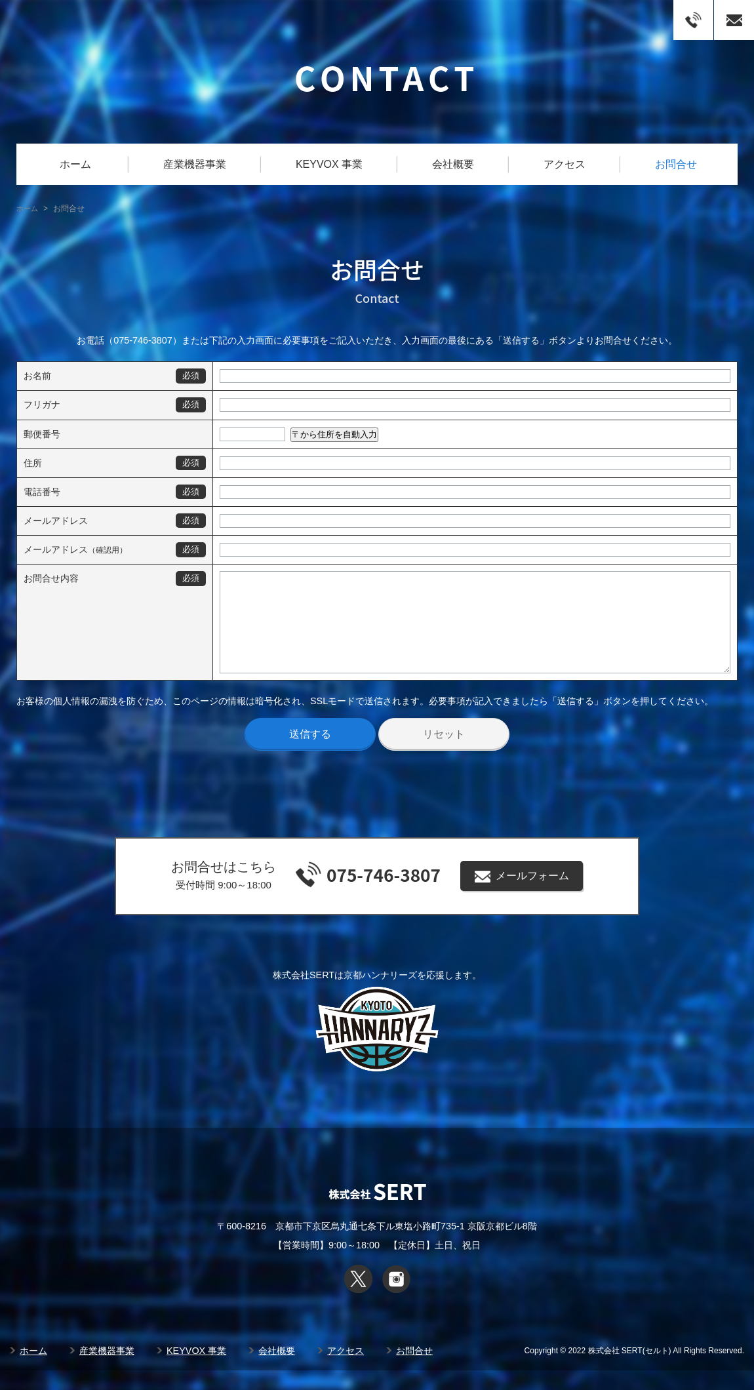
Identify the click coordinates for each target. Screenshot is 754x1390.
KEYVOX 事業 (329, 164)
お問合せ (676, 164)
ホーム (75, 164)
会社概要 (453, 164)
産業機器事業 (194, 164)
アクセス (564, 164)
